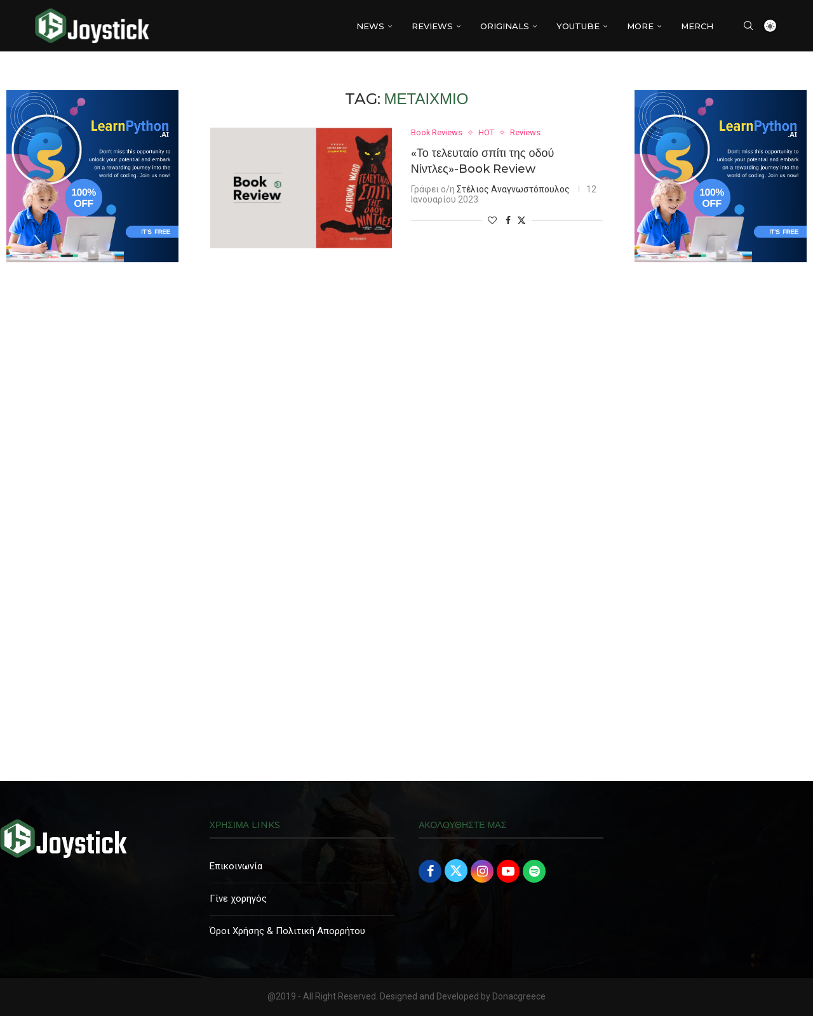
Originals (504, 26)
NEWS (370, 26)
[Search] (748, 26)
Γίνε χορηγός (238, 898)
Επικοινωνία (236, 866)
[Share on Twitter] (521, 220)
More (640, 26)
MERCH (697, 26)
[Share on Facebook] (508, 220)
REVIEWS (432, 26)
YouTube (578, 26)
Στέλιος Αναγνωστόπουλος (513, 189)
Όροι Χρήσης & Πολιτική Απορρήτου (287, 931)
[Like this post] (492, 220)
